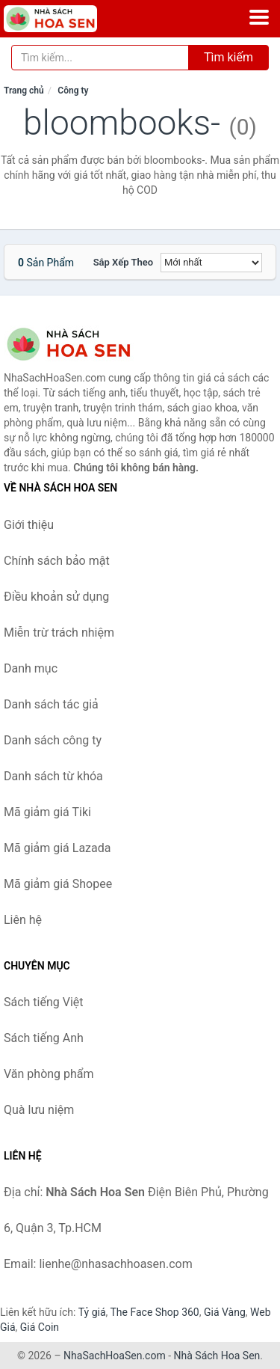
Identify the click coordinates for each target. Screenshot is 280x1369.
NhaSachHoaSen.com (114, 1356)
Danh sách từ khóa (53, 776)
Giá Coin (39, 1327)
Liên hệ (23, 920)
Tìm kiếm (228, 57)
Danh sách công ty (53, 740)
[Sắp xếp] (211, 262)
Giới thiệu (29, 525)
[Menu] (259, 17)
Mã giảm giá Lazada (57, 848)
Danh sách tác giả (51, 704)
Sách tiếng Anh (44, 1038)
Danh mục (30, 668)
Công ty (72, 90)
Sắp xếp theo (123, 262)
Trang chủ (24, 90)
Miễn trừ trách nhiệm (59, 632)
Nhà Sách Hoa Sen (217, 1356)
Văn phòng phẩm (49, 1074)
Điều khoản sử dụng (56, 596)
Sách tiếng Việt (44, 1002)
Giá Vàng (225, 1312)
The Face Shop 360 (154, 1312)
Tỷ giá (92, 1312)
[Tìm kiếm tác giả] (100, 57)
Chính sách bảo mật (57, 561)
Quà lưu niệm (39, 1110)
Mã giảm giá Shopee (58, 884)
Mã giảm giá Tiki (47, 812)
